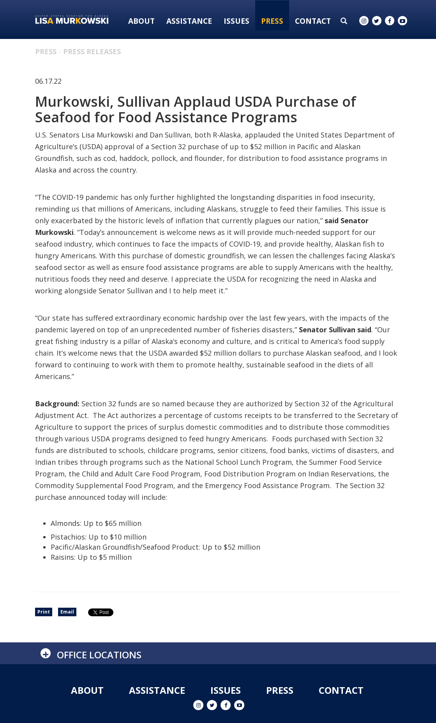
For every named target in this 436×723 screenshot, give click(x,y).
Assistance (189, 21)
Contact (313, 21)
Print (43, 611)
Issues (236, 21)
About (141, 21)
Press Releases (92, 51)
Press (272, 21)
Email (67, 611)
